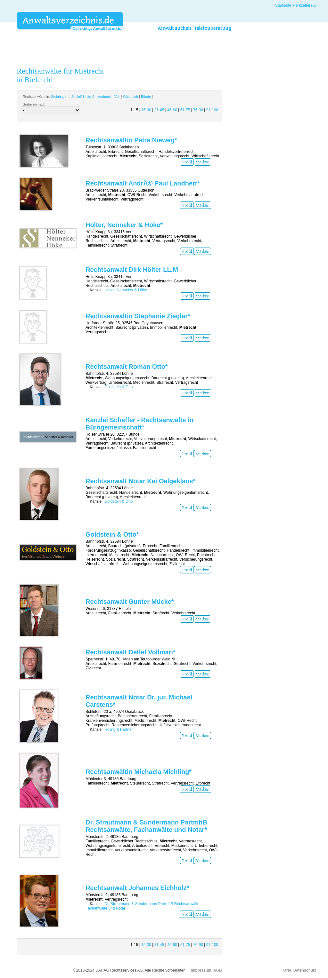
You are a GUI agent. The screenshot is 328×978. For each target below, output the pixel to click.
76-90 (198, 110)
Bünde (146, 97)
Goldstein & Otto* (112, 534)
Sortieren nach (34, 104)
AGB (217, 970)
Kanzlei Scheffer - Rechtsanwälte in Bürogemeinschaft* (139, 423)
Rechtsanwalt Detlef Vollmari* (131, 652)
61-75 (185, 110)
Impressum (201, 970)
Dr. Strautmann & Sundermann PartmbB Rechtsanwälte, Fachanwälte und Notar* (146, 826)
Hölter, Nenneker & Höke (125, 290)
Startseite (283, 5)
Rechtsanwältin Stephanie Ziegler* (138, 315)
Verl (117, 97)
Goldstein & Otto (118, 387)
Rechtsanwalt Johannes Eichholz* (137, 887)
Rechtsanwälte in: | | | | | (88, 97)
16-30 (146, 110)
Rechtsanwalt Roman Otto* (127, 366)
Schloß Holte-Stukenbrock (91, 97)
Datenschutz (304, 970)
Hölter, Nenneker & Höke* (124, 224)
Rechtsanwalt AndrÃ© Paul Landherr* (143, 183)
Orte (287, 970)
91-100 (212, 110)
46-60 (172, 110)
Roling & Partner (118, 729)
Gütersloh (130, 97)
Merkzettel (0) (304, 5)
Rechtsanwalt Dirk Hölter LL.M (132, 269)
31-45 (159, 110)
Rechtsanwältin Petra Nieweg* (131, 140)
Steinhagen (60, 97)
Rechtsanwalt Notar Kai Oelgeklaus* (140, 481)
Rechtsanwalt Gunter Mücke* (130, 601)
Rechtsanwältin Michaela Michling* (139, 771)
